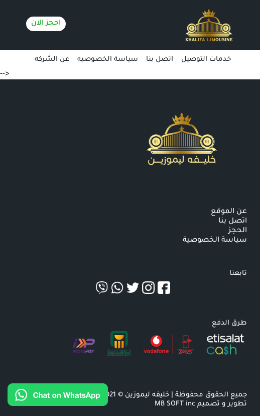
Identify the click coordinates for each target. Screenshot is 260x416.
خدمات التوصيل (206, 59)
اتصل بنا (159, 59)
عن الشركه (52, 59)
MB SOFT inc (175, 404)
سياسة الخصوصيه (107, 59)
